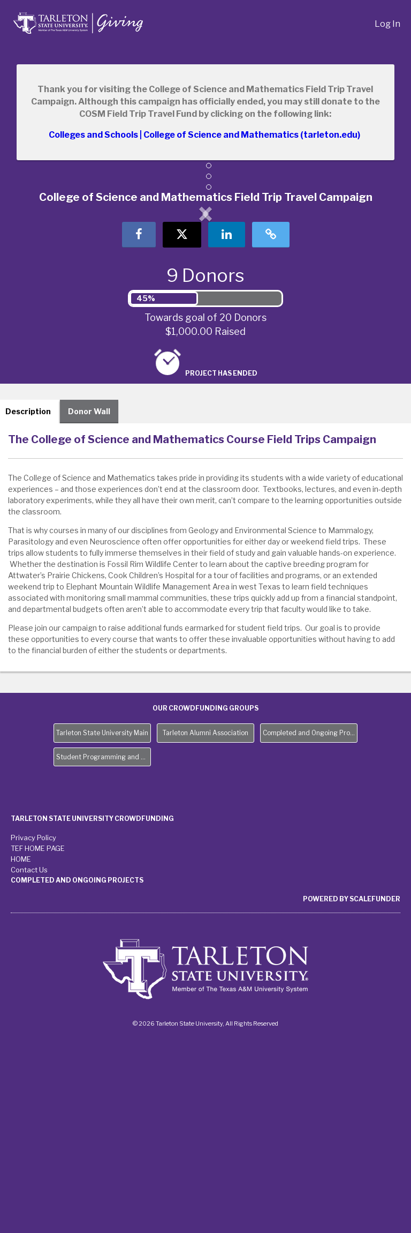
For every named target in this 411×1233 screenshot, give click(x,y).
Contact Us (29, 1053)
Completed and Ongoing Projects (310, 917)
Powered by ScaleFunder (351, 1083)
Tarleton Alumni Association (205, 917)
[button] (67, 302)
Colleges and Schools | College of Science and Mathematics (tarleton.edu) (204, 135)
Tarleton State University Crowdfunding (92, 1002)
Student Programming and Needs (103, 941)
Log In (387, 24)
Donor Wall (89, 595)
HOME (21, 1042)
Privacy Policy (33, 1021)
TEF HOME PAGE (38, 1032)
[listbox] (205, 304)
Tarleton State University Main (102, 917)
